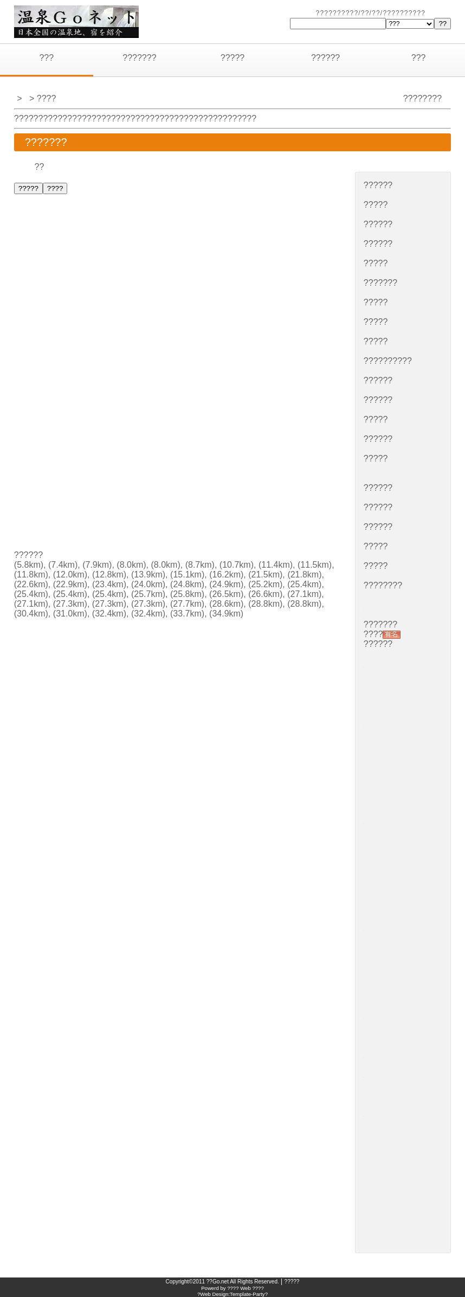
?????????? (252, 633)
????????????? (395, 819)
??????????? (98, 594)
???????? (125, 574)
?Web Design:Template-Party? (232, 1294)
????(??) (381, 927)
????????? (379, 166)
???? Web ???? (245, 1288)
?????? (325, 57)
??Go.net (217, 1282)
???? (275, 118)
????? (233, 57)
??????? (139, 57)
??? (46, 57)
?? (30, 166)
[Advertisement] (98, 477)
